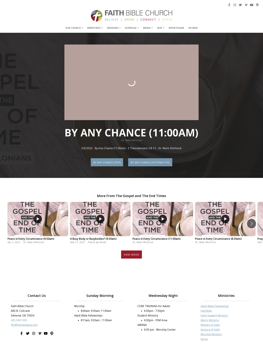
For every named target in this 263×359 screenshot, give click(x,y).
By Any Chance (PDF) (107, 162)
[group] (38, 223)
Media (148, 27)
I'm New (193, 27)
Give (161, 27)
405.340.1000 (19, 320)
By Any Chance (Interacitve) (150, 162)
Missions (114, 27)
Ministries (95, 27)
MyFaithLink (176, 27)
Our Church (74, 27)
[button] (251, 223)
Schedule (132, 27)
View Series (131, 254)
